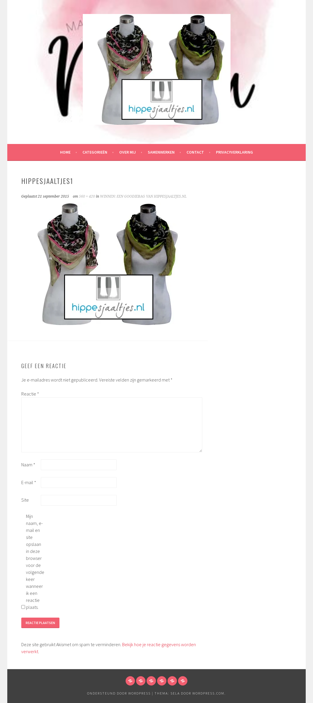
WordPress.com (208, 693)
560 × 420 (87, 196)
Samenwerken (161, 152)
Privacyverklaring (234, 152)
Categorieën (94, 152)
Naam (28, 465)
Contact (195, 152)
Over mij (127, 152)
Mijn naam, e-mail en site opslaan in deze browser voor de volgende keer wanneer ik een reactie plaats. (35, 561)
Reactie (30, 394)
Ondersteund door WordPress (119, 693)
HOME (65, 152)
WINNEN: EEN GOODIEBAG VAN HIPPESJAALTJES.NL (143, 196)
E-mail (28, 482)
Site (25, 500)
